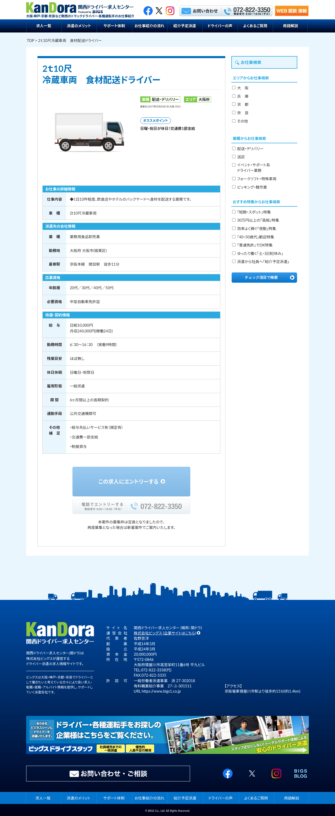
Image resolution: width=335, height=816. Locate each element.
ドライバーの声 (220, 26)
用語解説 (290, 26)
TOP (30, 40)
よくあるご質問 (255, 26)
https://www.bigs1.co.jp (161, 691)
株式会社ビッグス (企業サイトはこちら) (165, 633)
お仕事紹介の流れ (149, 26)
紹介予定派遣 (185, 26)
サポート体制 (114, 26)
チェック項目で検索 (261, 277)
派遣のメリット (79, 26)
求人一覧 (43, 26)
